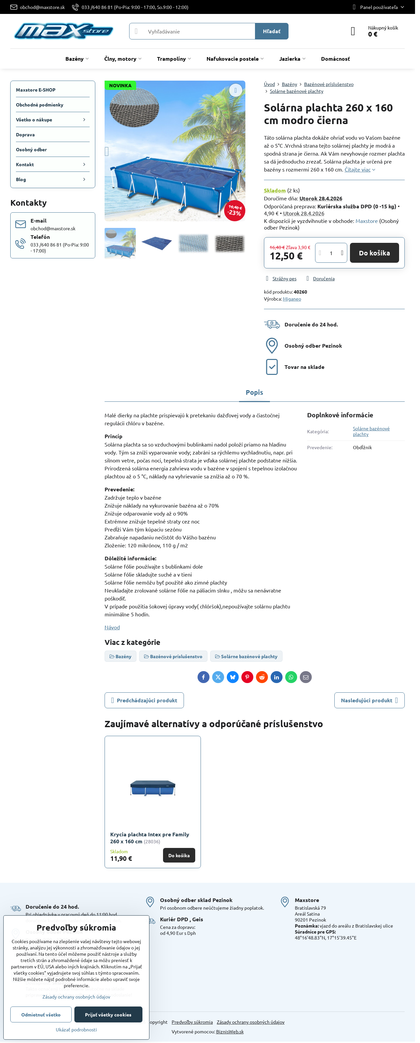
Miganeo (292, 299)
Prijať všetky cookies (108, 1014)
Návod (112, 627)
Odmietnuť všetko (41, 1014)
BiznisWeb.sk (230, 1031)
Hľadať (272, 31)
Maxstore (367, 220)
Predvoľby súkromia (192, 1022)
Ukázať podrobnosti (76, 1029)
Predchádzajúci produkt (144, 700)
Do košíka (374, 252)
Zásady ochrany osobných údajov (251, 1022)
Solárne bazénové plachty (371, 431)
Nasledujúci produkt (369, 700)
